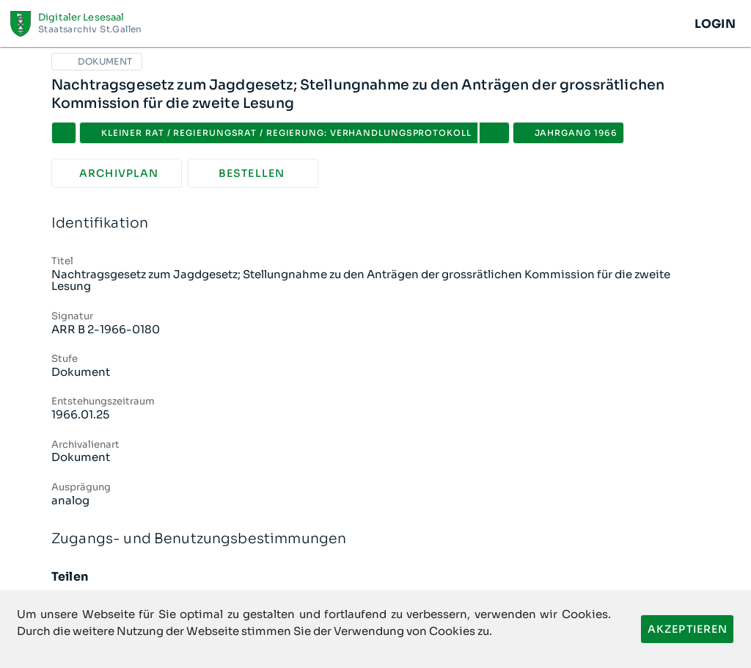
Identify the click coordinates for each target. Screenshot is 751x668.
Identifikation (375, 223)
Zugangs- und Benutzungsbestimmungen (375, 539)
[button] (494, 133)
